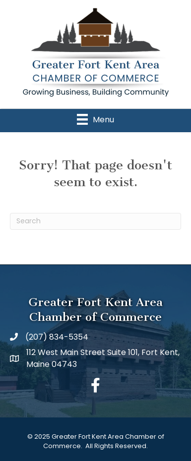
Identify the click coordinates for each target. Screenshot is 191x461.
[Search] (95, 221)
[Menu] (95, 119)
